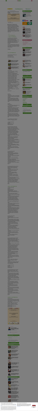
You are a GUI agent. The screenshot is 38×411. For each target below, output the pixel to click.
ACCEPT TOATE (34, 405)
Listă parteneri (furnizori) (18, 406)
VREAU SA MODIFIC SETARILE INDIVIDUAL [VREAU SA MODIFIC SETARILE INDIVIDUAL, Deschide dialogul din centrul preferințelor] (33, 407)
